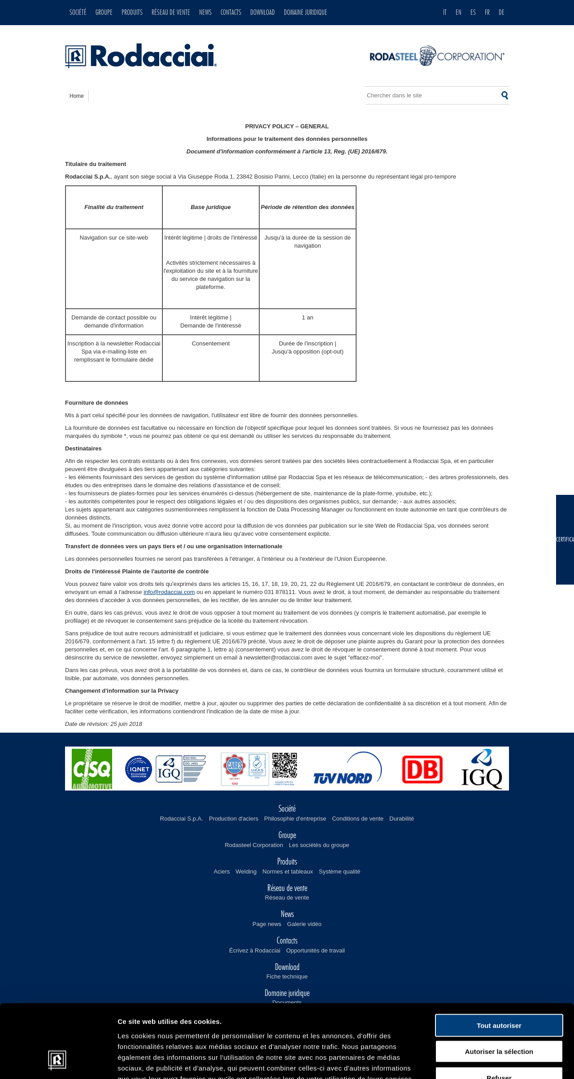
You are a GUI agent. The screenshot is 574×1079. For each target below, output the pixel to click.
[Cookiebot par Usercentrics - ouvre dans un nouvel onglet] (58, 1061)
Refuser (499, 1013)
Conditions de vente (357, 818)
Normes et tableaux (287, 871)
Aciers (221, 871)
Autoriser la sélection (499, 987)
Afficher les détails (494, 1061)
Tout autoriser (499, 961)
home (77, 96)
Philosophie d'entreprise (295, 818)
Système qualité (340, 871)
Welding (246, 871)
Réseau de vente (287, 897)
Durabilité (401, 818)
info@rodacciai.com (169, 592)
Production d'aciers (233, 818)
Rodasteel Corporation (254, 845)
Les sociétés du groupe (319, 845)
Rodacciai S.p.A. (181, 818)
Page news (266, 924)
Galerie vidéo (304, 924)
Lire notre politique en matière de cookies (188, 1025)
